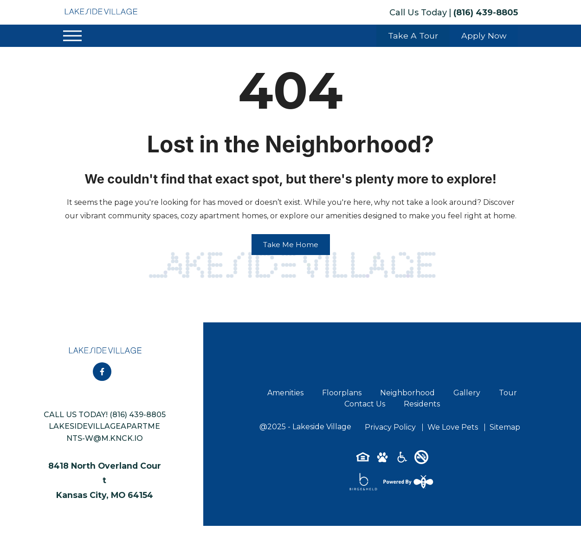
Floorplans (342, 392)
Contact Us (364, 403)
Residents (422, 403)
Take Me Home (290, 244)
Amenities (285, 392)
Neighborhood (407, 392)
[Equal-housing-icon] (363, 460)
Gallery (466, 392)
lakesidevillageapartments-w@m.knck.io (104, 432)
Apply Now (483, 35)
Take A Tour (413, 35)
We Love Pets (452, 427)
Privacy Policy (390, 427)
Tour (508, 392)
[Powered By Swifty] (407, 481)
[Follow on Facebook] (102, 371)
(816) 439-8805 (485, 12)
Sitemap (505, 427)
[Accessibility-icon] (402, 460)
